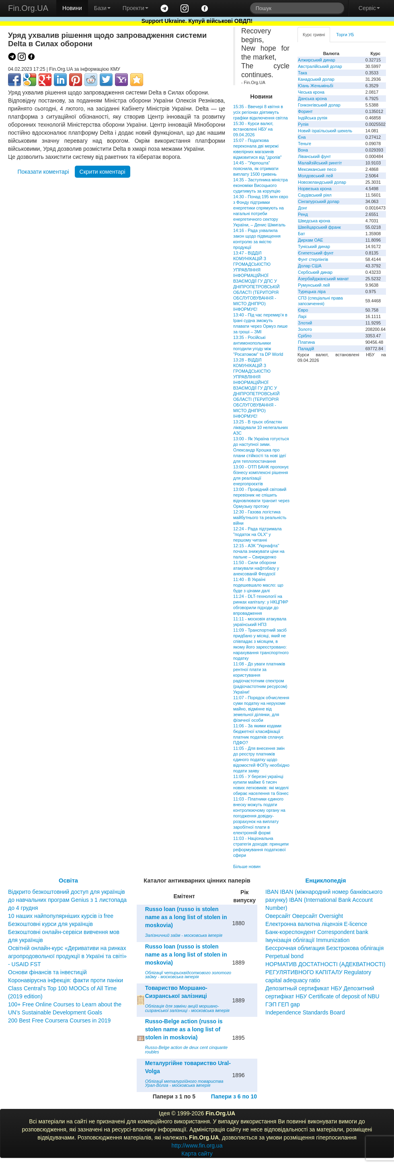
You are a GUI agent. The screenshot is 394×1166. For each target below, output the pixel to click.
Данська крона (312, 98)
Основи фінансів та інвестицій (47, 972)
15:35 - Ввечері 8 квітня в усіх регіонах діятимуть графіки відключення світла (260, 112)
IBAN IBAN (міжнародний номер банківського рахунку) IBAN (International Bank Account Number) (323, 900)
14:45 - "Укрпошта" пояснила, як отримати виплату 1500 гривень (255, 168)
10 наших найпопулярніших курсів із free (60, 916)
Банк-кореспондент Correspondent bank (316, 932)
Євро (303, 310)
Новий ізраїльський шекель (325, 130)
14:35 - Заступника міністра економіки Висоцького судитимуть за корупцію (260, 185)
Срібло (305, 335)
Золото (305, 329)
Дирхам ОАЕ (310, 240)
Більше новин (247, 866)
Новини (72, 8)
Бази (102, 8)
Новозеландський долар (322, 182)
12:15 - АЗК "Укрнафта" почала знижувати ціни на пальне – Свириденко (258, 551)
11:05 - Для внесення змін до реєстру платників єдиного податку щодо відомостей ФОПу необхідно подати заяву (261, 759)
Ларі (302, 316)
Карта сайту (197, 1153)
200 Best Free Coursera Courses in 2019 (59, 1020)
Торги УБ (345, 34)
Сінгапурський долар (318, 201)
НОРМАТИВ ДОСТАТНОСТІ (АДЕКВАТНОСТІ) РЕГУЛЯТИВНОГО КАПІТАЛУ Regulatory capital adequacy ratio (325, 972)
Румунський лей (314, 285)
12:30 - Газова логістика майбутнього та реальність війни (259, 517)
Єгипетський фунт (316, 252)
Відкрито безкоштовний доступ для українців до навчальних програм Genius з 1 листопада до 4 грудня (67, 900)
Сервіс (369, 8)
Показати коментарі (43, 171)
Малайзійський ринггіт (320, 162)
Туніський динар (314, 246)
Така (302, 72)
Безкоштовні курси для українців (50, 924)
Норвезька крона (314, 188)
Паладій (306, 348)
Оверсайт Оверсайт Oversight (304, 916)
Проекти (135, 8)
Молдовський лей (315, 175)
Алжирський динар (316, 59)
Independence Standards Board (305, 1012)
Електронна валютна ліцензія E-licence (316, 924)
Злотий (305, 322)
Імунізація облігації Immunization (307, 940)
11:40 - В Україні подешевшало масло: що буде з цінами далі (258, 585)
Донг (302, 207)
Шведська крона (314, 220)
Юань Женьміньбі (315, 85)
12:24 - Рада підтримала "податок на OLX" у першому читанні (257, 534)
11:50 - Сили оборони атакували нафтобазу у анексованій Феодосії (256, 568)
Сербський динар (315, 272)
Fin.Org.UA (28, 8)
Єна (302, 137)
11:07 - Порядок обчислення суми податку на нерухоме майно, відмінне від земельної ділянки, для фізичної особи (261, 709)
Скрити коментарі (102, 171)
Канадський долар (316, 79)
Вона (303, 150)
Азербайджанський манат (323, 278)
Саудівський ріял (314, 195)
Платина (306, 342)
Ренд (303, 214)
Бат (301, 233)
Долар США (310, 265)
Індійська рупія (312, 117)
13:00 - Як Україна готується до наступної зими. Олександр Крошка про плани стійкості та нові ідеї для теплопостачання (261, 450)
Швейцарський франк (319, 227)
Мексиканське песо (317, 169)
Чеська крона (311, 92)
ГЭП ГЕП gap (282, 1004)
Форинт (305, 111)
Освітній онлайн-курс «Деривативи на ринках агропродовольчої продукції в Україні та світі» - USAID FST (67, 956)
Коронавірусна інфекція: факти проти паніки (65, 980)
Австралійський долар (320, 66)
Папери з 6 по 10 (234, 1096)
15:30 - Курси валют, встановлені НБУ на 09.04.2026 (253, 129)
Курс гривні (314, 34)
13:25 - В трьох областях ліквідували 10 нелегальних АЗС (260, 427)
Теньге (304, 143)
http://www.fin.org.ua (197, 1145)
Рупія (303, 124)
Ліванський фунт (314, 156)
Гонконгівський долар (319, 105)
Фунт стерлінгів (313, 259)
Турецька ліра (312, 291)
